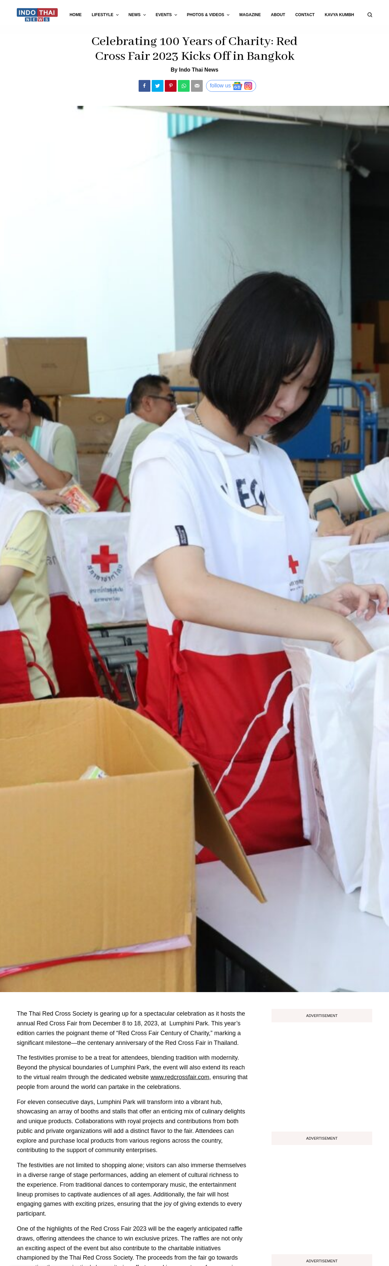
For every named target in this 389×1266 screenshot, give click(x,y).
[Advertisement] (322, 1074)
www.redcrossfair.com (179, 1077)
